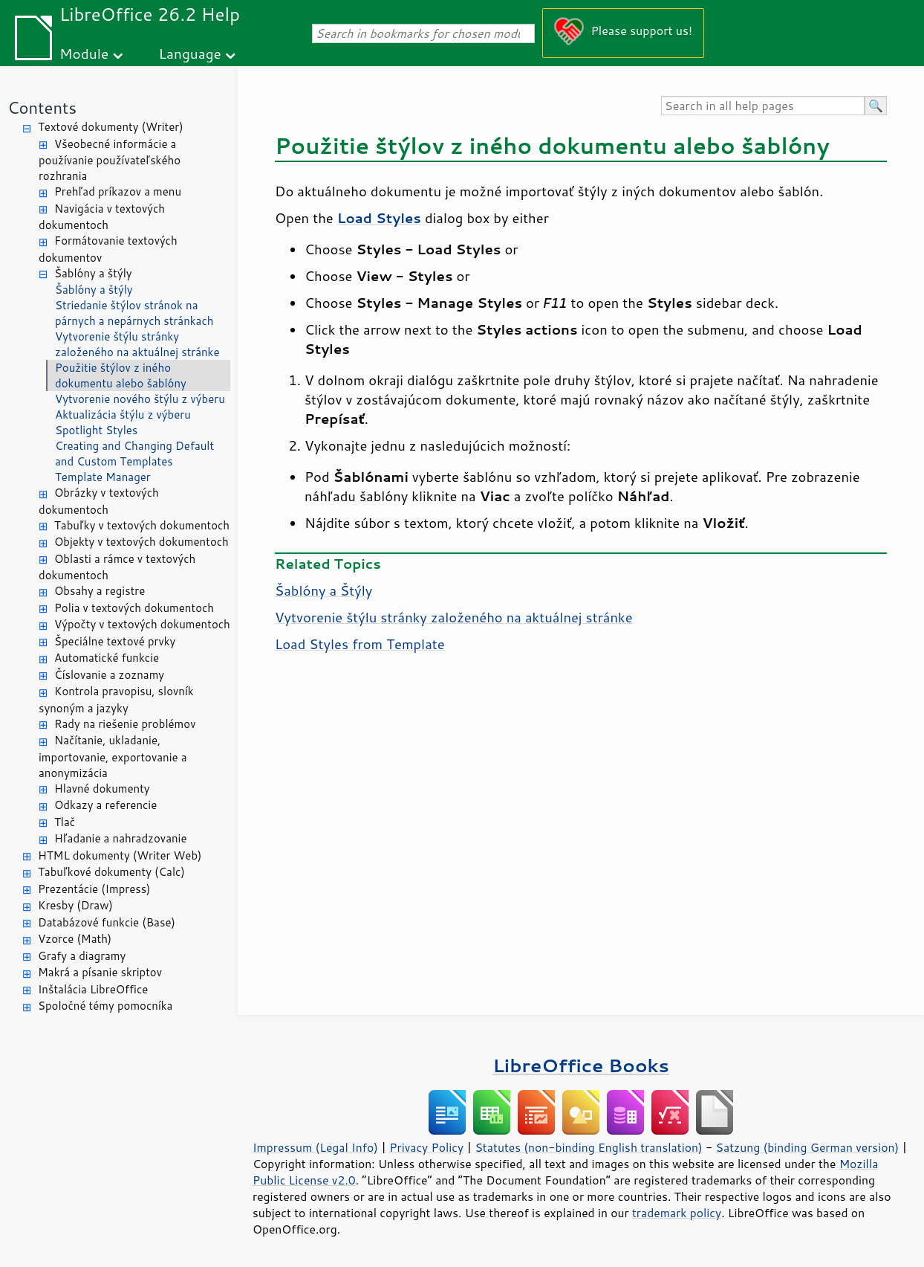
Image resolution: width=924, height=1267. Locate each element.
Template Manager (103, 477)
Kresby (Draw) (75, 905)
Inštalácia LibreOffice (93, 989)
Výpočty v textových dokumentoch (142, 624)
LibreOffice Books (580, 1065)
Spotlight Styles (96, 430)
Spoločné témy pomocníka (105, 1005)
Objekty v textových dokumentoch (141, 541)
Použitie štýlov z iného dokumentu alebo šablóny (120, 375)
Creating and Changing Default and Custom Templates (134, 453)
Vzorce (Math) (74, 939)
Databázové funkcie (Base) (106, 922)
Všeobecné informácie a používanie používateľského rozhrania (109, 160)
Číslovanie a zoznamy (109, 675)
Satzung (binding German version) (807, 1147)
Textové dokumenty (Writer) (110, 127)
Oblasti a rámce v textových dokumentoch (117, 567)
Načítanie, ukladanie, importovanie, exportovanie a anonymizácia (113, 756)
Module (83, 53)
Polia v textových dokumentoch (134, 608)
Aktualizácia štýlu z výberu (123, 414)
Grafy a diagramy (82, 956)
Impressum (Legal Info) (315, 1147)
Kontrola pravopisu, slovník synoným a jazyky (116, 699)
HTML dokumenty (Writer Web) (120, 855)
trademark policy (676, 1213)
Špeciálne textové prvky (114, 641)
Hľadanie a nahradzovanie (120, 838)
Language (190, 53)
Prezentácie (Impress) (94, 889)
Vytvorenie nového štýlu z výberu (140, 399)
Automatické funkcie (106, 657)
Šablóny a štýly (93, 273)
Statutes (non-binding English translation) (588, 1147)
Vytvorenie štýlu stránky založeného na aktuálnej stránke (137, 344)
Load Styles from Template (360, 644)
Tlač (64, 822)
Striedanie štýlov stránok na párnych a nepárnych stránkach (134, 313)
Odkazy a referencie (105, 805)
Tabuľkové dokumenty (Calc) (111, 872)
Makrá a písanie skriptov (100, 972)
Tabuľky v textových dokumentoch (142, 525)
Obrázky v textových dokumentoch (99, 501)
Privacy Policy (426, 1147)
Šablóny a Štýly (323, 590)
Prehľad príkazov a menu (117, 191)
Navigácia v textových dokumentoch (102, 217)
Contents (42, 107)
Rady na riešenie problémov (124, 724)
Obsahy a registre (99, 591)
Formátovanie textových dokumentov (108, 249)
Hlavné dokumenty (102, 788)
